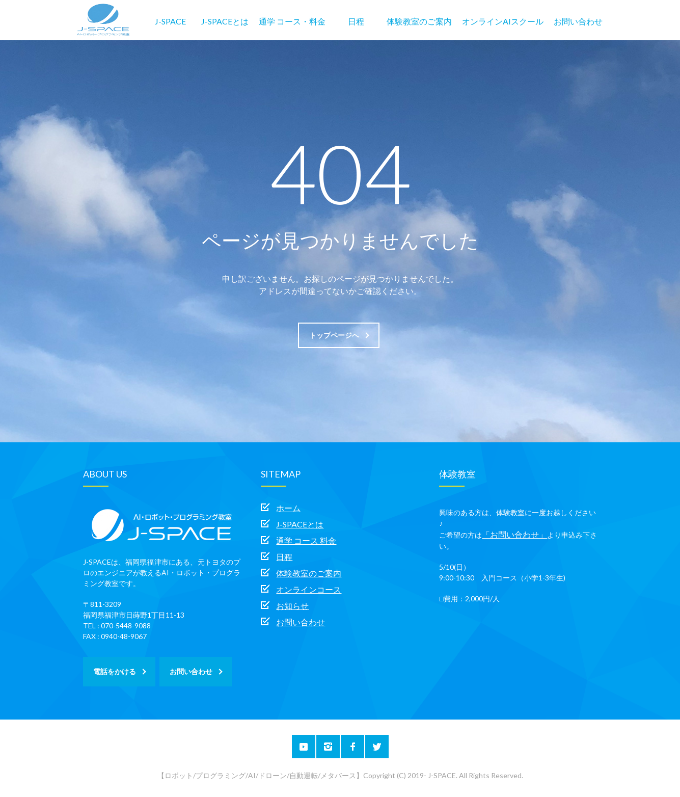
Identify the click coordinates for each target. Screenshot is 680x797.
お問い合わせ (578, 21)
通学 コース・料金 (292, 21)
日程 (356, 21)
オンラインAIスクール (502, 21)
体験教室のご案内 (419, 21)
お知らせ (292, 605)
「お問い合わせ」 (514, 534)
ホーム (288, 508)
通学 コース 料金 (306, 540)
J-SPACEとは (225, 21)
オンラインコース (308, 589)
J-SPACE (170, 21)
